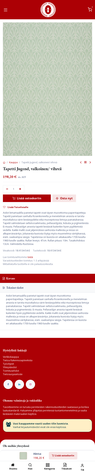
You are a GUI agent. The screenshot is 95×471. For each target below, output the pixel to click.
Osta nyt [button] (64, 198)
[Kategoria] (47, 465)
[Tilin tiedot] (82, 465)
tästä (30, 257)
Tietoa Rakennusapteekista (17, 360)
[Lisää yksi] (20, 189)
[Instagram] (30, 384)
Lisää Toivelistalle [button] (15, 207)
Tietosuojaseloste (12, 374)
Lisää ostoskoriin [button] (26, 198)
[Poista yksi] (7, 189)
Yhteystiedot (10, 367)
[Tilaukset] (64, 465)
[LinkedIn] (19, 384)
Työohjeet (8, 363)
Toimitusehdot (11, 370)
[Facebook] (8, 384)
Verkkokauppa (11, 357)
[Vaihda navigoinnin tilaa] (5, 9)
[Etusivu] (13, 465)
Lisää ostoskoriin (63, 455)
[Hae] (30, 465)
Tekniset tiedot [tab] (13, 287)
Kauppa (13, 162)
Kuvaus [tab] (9, 278)
